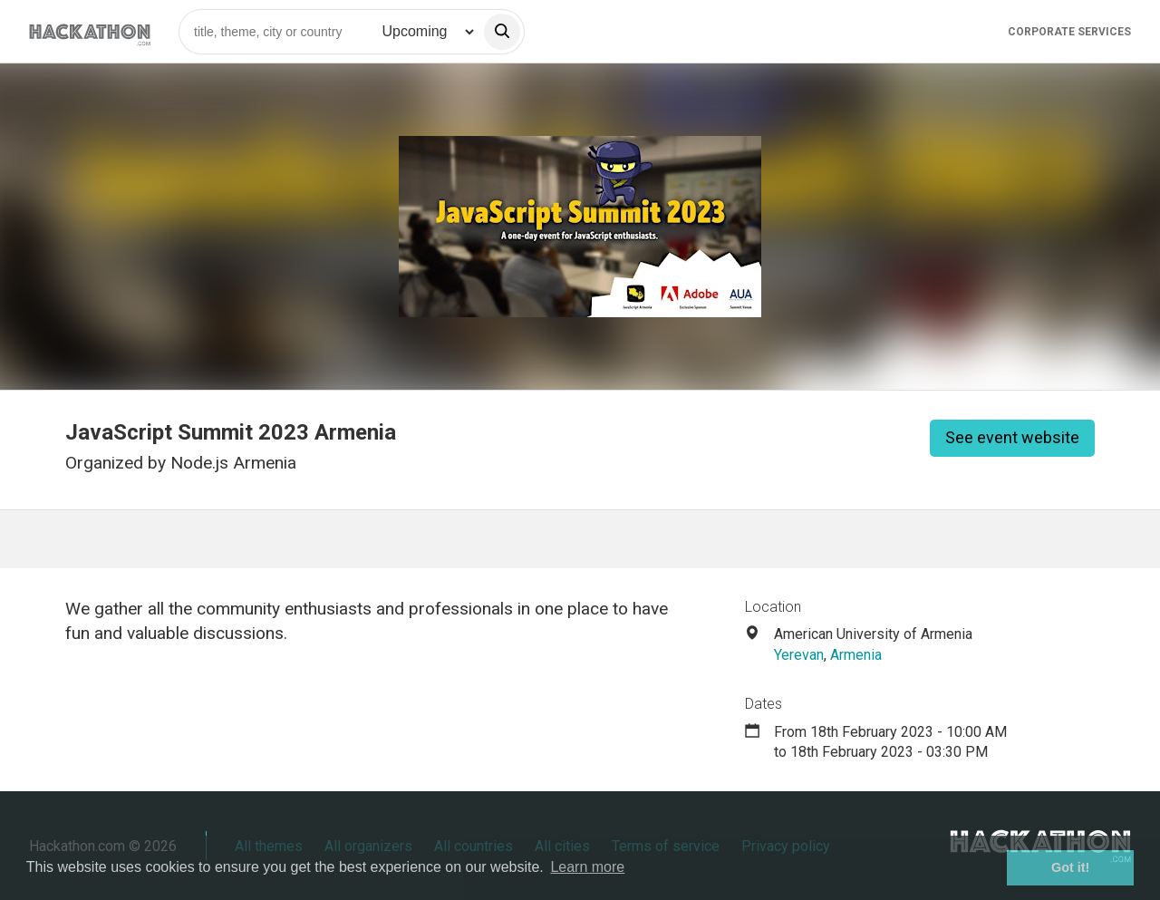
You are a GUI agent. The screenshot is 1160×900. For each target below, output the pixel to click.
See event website (1012, 437)
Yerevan (799, 654)
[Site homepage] (89, 31)
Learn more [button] (587, 867)
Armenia (856, 654)
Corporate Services (1069, 31)
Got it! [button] (1070, 867)
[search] (502, 32)
